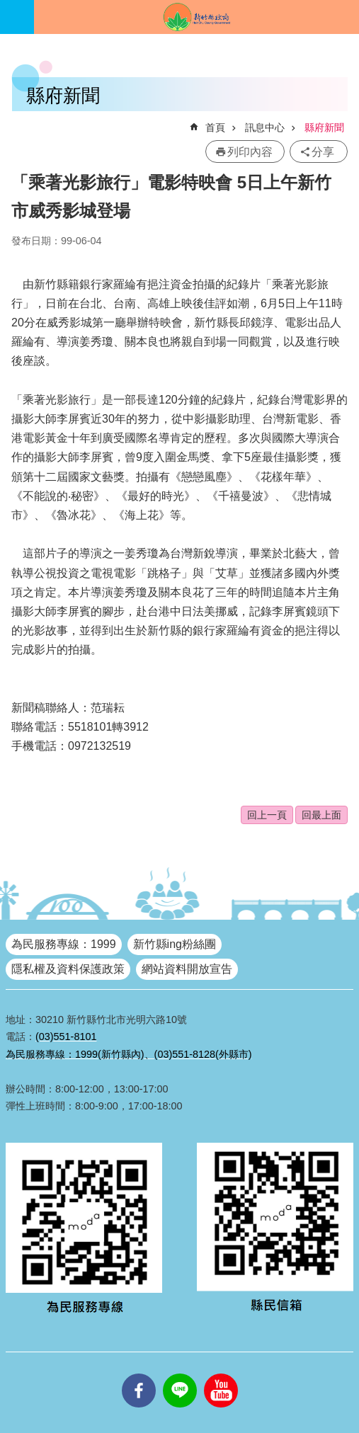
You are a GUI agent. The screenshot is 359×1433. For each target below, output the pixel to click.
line (179, 1373)
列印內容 (250, 152)
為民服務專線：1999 (63, 944)
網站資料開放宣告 (187, 969)
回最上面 (321, 815)
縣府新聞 (324, 127)
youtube (220, 1373)
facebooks (138, 1373)
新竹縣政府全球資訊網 (196, 17)
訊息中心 (265, 127)
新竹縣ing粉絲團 (174, 944)
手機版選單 (17, 17)
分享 (323, 152)
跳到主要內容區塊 (7, 7)
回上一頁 (267, 815)
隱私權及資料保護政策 (68, 969)
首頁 (215, 127)
